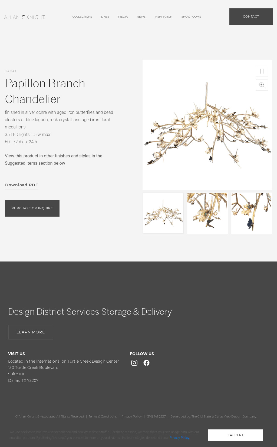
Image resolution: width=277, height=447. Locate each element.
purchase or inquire (32, 208)
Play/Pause (262, 71)
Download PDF (21, 185)
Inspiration (163, 16)
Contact (251, 16)
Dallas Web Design (228, 416)
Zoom (262, 85)
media (123, 16)
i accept (235, 435)
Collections (82, 16)
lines (105, 16)
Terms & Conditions (103, 416)
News (141, 16)
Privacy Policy (131, 416)
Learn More (31, 332)
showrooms (191, 16)
